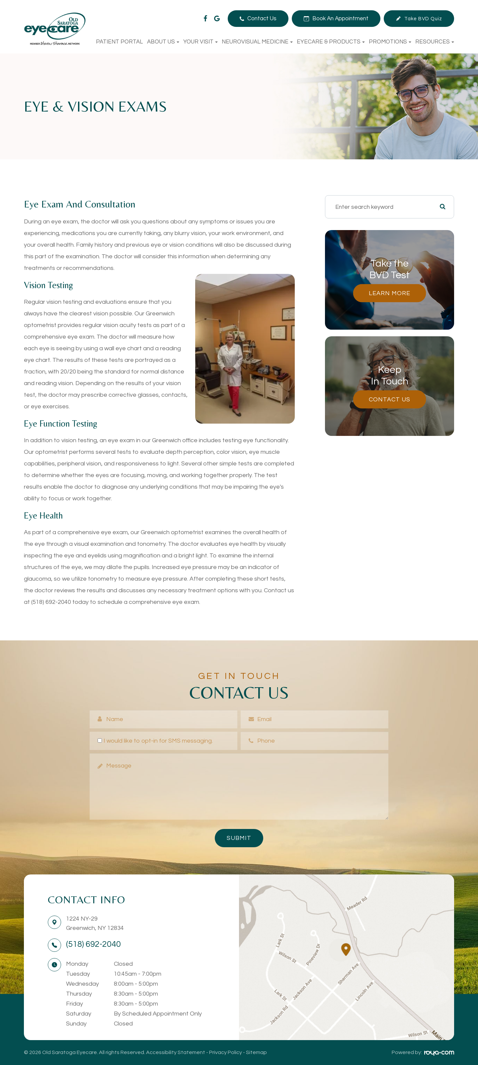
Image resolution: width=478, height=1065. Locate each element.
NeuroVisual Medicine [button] (257, 42)
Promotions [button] (390, 42)
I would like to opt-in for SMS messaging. (155, 741)
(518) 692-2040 (93, 944)
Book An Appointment (340, 19)
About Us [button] (163, 42)
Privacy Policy (225, 1052)
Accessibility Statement (175, 1052)
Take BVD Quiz (423, 18)
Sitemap (256, 1052)
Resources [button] (434, 42)
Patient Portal (119, 42)
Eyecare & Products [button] (331, 42)
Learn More (389, 293)
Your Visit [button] (200, 42)
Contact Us (262, 19)
